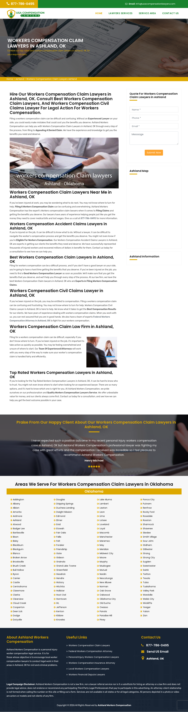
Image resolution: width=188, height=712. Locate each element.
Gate (59, 553)
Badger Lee (19, 528)
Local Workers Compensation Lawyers (89, 668)
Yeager (147, 607)
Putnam (147, 503)
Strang (146, 553)
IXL (58, 603)
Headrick (61, 574)
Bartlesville (19, 532)
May (102, 545)
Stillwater (148, 549)
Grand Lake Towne (67, 565)
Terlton (147, 574)
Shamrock (148, 524)
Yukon (146, 611)
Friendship (62, 549)
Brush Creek (20, 565)
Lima (102, 516)
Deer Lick (18, 611)
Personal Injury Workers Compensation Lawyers (94, 657)
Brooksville (19, 561)
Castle (17, 582)
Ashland (20, 79)
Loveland (105, 524)
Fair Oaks (61, 532)
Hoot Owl (61, 594)
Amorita (18, 512)
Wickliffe (148, 603)
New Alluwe (106, 582)
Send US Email (158, 652)
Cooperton (19, 607)
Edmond (61, 516)
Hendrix (61, 578)
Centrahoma (20, 586)
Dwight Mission (64, 512)
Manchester (106, 536)
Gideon (60, 557)
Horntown (62, 599)
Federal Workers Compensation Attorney (90, 651)
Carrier (17, 578)
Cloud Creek (20, 603)
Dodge (17, 615)
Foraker (61, 545)
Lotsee (103, 520)
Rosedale (148, 516)
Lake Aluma (106, 499)
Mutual (103, 570)
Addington (19, 499)
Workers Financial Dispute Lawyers (87, 674)
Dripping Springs (65, 503)
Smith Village (150, 536)
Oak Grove (105, 590)
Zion (145, 615)
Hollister (61, 590)
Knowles (61, 619)
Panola (103, 611)
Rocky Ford (149, 512)
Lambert (104, 503)
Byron (16, 574)
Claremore (19, 590)
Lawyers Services (121, 13)
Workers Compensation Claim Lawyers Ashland (51, 79)
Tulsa (146, 582)
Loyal (102, 528)
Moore (103, 557)
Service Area (147, 13)
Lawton (104, 507)
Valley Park (149, 590)
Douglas (61, 499)
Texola (146, 578)
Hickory (60, 582)
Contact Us (170, 13)
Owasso (104, 607)
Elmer (60, 520)
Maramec (105, 541)
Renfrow (147, 507)
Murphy (104, 561)
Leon (102, 512)
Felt (59, 541)
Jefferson (62, 607)
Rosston (147, 520)
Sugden (147, 561)
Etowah (61, 528)
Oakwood (105, 594)
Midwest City (107, 553)
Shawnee (148, 528)
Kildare (60, 615)
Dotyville (18, 619)
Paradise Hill (106, 615)
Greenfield (62, 570)
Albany (17, 503)
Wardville (148, 594)
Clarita (17, 594)
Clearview (19, 599)
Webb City (149, 599)
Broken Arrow (20, 557)
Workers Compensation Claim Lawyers (89, 645)
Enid (59, 524)
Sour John (148, 541)
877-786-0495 (22, 4)
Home (99, 13)
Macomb (105, 532)
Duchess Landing (66, 507)
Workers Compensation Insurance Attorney (92, 663)
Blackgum (19, 549)
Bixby (16, 541)
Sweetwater (149, 565)
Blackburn (19, 545)
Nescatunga (106, 578)
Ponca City (149, 499)
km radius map (154, 210)
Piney (103, 619)
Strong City (149, 557)
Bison (16, 536)
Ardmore (18, 516)
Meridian (104, 549)
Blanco (17, 553)
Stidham (147, 545)
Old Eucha (105, 603)
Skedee (147, 532)
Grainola (61, 561)
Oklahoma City (108, 599)
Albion (17, 507)
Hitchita (61, 586)
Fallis (59, 536)
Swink (146, 570)
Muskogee (105, 565)
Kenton (60, 611)
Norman (104, 586)
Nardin (103, 574)
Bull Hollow (19, 570)
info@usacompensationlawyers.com (155, 3)
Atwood (18, 524)
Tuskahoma (149, 586)
